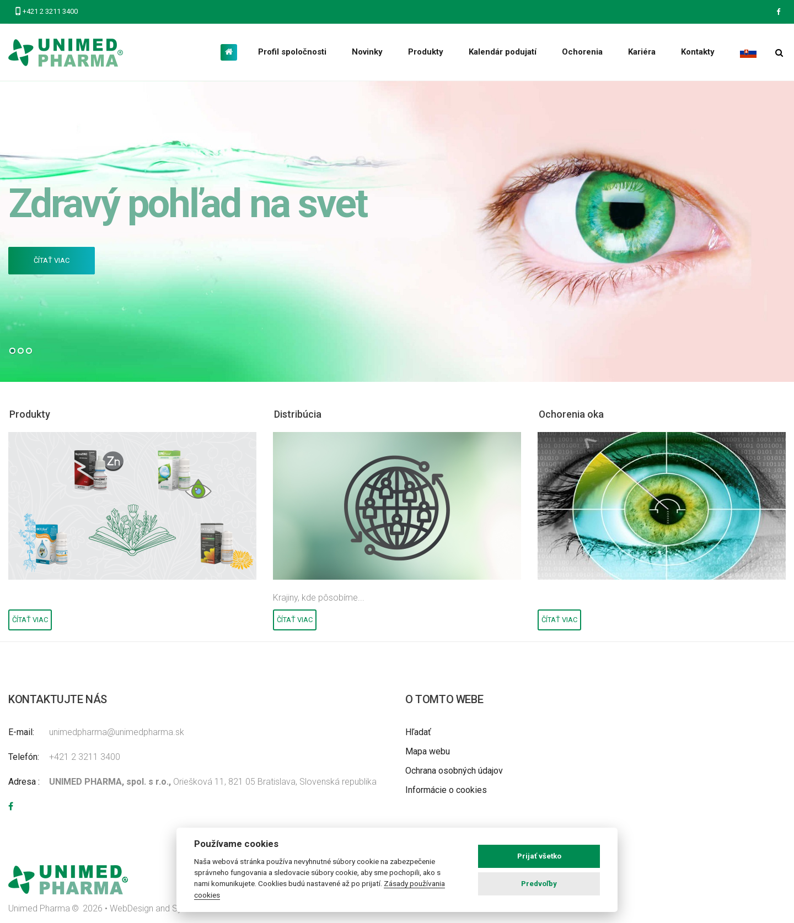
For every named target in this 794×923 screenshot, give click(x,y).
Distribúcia (300, 413)
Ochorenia (582, 52)
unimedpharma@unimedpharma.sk (116, 732)
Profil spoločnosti (292, 52)
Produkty (425, 52)
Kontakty (698, 52)
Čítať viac (51, 260)
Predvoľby (539, 883)
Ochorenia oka (575, 413)
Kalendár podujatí (503, 52)
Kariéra (642, 52)
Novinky (367, 52)
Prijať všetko (539, 856)
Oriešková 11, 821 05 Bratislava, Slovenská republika (213, 781)
